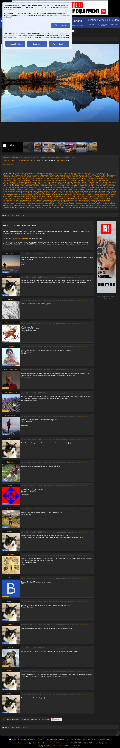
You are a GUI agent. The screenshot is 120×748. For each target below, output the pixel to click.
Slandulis (106, 204)
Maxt (74, 195)
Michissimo (104, 195)
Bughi (29, 177)
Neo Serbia (42, 196)
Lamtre (96, 189)
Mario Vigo (41, 193)
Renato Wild (94, 200)
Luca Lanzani (48, 191)
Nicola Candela (66, 196)
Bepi (104, 175)
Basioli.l (99, 175)
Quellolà (50, 200)
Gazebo (93, 184)
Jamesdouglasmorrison (39, 189)
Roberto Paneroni (9, 202)
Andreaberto (53, 175)
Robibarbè (54, 202)
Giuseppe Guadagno (51, 187)
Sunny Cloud (63, 205)
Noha (111, 196)
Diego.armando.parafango (21, 180)
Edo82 (73, 180)
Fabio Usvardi (41, 182)
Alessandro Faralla (87, 173)
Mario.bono (49, 193)
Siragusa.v (91, 204)
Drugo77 (52, 180)
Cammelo (35, 177)
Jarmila (55, 189)
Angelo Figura (63, 175)
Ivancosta (20, 189)
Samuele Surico (8, 204)
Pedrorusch (84, 198)
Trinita (11, 207)
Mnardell (17, 196)
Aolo (80, 175)
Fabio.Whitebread (53, 182)
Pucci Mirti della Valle (38, 200)
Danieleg (83, 178)
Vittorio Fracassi (53, 207)
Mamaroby (101, 191)
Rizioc (101, 200)
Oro (13, 198)
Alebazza (71, 173)
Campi (41, 177)
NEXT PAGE (22, 215)
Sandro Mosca (20, 204)
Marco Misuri (7, 193)
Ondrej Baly (7, 198)
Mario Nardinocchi (30, 193)
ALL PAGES (12, 215)
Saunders (39, 204)
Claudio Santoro (21, 178)
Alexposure (31, 175)
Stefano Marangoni (15, 205)
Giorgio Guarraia (95, 186)
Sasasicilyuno (30, 204)
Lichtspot (11, 191)
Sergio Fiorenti (63, 204)
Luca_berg (79, 191)
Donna (40, 180)
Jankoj (50, 189)
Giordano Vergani (71, 186)
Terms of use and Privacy (46, 743)
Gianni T (36, 186)
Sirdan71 (99, 204)
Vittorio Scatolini (65, 207)
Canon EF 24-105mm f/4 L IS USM (23, 161)
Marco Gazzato (111, 191)
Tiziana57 (92, 205)
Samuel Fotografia (108, 202)
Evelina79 (12, 182)
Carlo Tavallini (58, 177)
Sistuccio (51, 157)
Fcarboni (97, 182)
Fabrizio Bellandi (66, 182)
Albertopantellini (51, 173)
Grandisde (82, 187)
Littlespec (23, 191)
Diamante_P (7, 180)
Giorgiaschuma (83, 186)
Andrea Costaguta (42, 175)
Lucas (86, 191)
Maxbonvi (54, 195)
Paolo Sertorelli (60, 198)
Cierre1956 (104, 177)
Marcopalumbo (18, 193)
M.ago (94, 191)
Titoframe (85, 205)
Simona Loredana (81, 204)
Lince (17, 191)
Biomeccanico (112, 175)
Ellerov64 (93, 180)
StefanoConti (46, 205)
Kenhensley (89, 189)
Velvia (39, 207)
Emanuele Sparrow (104, 180)
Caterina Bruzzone (10, 392)
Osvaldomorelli (20, 198)
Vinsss (44, 207)
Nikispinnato (104, 196)
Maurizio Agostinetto (10, 195)
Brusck (24, 177)
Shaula (71, 204)
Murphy (28, 196)
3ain (17, 173)
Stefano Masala (28, 205)
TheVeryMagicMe (75, 205)
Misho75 (11, 196)
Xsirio (73, 207)
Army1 (85, 175)
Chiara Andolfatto (94, 177)
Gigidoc (50, 186)
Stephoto (55, 205)
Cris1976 (45, 178)
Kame (75, 189)
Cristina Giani (54, 178)
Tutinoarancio (24, 207)
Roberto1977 (33, 202)
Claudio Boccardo (9, 178)
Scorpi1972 (53, 204)
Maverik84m (37, 195)
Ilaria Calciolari (109, 187)
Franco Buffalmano (59, 184)
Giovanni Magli (14, 187)
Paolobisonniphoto (73, 198)
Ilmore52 (6, 189)
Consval (31, 178)
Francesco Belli (32, 184)
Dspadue (59, 180)
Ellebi (88, 180)
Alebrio (77, 173)
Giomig (61, 186)
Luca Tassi (57, 191)
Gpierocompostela (71, 187)
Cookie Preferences (62, 743)
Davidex (100, 178)
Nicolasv (88, 196)
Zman (96, 207)
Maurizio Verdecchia (25, 195)
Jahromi (27, 189)
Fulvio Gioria (76, 184)
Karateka (81, 189)
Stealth (5, 205)
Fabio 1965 (21, 182)
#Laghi (11, 164)
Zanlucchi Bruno (82, 207)
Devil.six (106, 178)
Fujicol (68, 184)
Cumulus (63, 178)
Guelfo (89, 187)
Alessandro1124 (8, 175)
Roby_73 (62, 202)
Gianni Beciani (14, 186)
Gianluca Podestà (10, 416)
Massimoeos (104, 193)
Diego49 (34, 180)
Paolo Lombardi (38, 198)
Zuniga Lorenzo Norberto (108, 207)
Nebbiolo (34, 196)
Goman (62, 187)
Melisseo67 (81, 195)
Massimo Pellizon (76, 193)
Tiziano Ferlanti (102, 205)
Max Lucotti (46, 195)
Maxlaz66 (68, 195)
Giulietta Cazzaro (37, 187)
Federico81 (111, 182)
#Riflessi (6, 164)
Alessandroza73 (20, 175)
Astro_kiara (92, 175)
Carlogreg (67, 177)
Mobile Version (17, 743)
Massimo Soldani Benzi (90, 193)
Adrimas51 (23, 173)
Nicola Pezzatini (78, 196)
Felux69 (9, 184)
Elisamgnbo (81, 180)
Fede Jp (104, 182)
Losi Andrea (38, 191)
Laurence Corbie (109, 189)
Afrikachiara (32, 173)
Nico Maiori (57, 196)
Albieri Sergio (62, 173)
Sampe (98, 202)
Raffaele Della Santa (74, 200)
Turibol (16, 207)
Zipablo (91, 207)
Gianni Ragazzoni (26, 186)
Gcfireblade (101, 184)
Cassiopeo (75, 177)
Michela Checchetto (92, 195)
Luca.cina (65, 191)
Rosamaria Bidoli (82, 202)
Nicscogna (95, 196)
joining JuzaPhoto (21, 238)
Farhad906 (76, 182)
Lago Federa (60, 161)
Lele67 (5, 191)
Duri (64, 180)
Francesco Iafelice (45, 184)
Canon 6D (6, 161)
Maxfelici (61, 195)
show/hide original (81, 254)
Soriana (113, 204)
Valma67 (33, 207)
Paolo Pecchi (49, 198)
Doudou (46, 180)
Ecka (69, 180)
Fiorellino (16, 184)
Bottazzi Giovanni (15, 177)
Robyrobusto (70, 202)
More (23, 196)
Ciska (111, 177)
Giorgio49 (105, 186)
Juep (65, 189)
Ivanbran (13, 189)
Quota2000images (60, 200)
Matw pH (112, 193)
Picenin (101, 198)
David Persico (91, 178)
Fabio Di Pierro (30, 182)
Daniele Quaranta (73, 178)
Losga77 (30, 191)
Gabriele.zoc (85, 184)
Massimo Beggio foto (61, 193)
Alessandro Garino (101, 173)
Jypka (70, 189)
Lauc (101, 189)
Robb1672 (108, 200)
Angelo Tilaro (73, 175)
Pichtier (107, 198)
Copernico (38, 178)
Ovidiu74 (29, 198)
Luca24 (72, 191)
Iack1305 (95, 187)
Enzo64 (5, 182)
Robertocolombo (44, 202)
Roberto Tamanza (22, 202)
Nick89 (49, 196)
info (110, 298)
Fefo (4, 184)
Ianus (101, 187)
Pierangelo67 (7, 200)
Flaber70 (23, 184)
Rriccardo (92, 202)
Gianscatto (43, 186)
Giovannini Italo (25, 187)
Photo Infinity (93, 198)
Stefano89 (37, 205)
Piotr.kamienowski (24, 200)
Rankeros (85, 200)
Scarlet (46, 204)
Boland (5, 177)
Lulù (90, 191)
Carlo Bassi (49, 177)
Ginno (56, 186)
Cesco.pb (83, 177)
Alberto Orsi (41, 173)
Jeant (61, 189)
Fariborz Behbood (87, 182)
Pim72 (15, 200)
